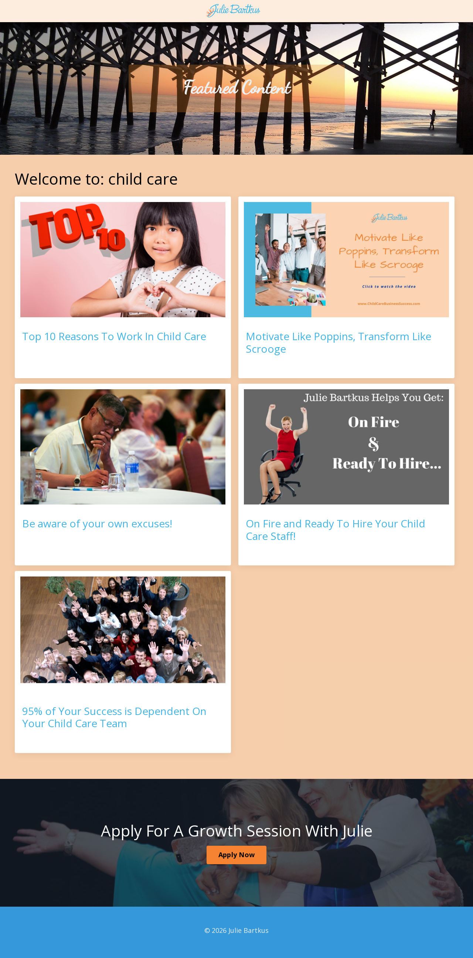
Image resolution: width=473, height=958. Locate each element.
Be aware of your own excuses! (97, 523)
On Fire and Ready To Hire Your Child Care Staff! (335, 529)
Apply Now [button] (236, 854)
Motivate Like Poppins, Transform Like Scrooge (338, 342)
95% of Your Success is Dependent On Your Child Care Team (114, 717)
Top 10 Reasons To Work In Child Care (114, 336)
